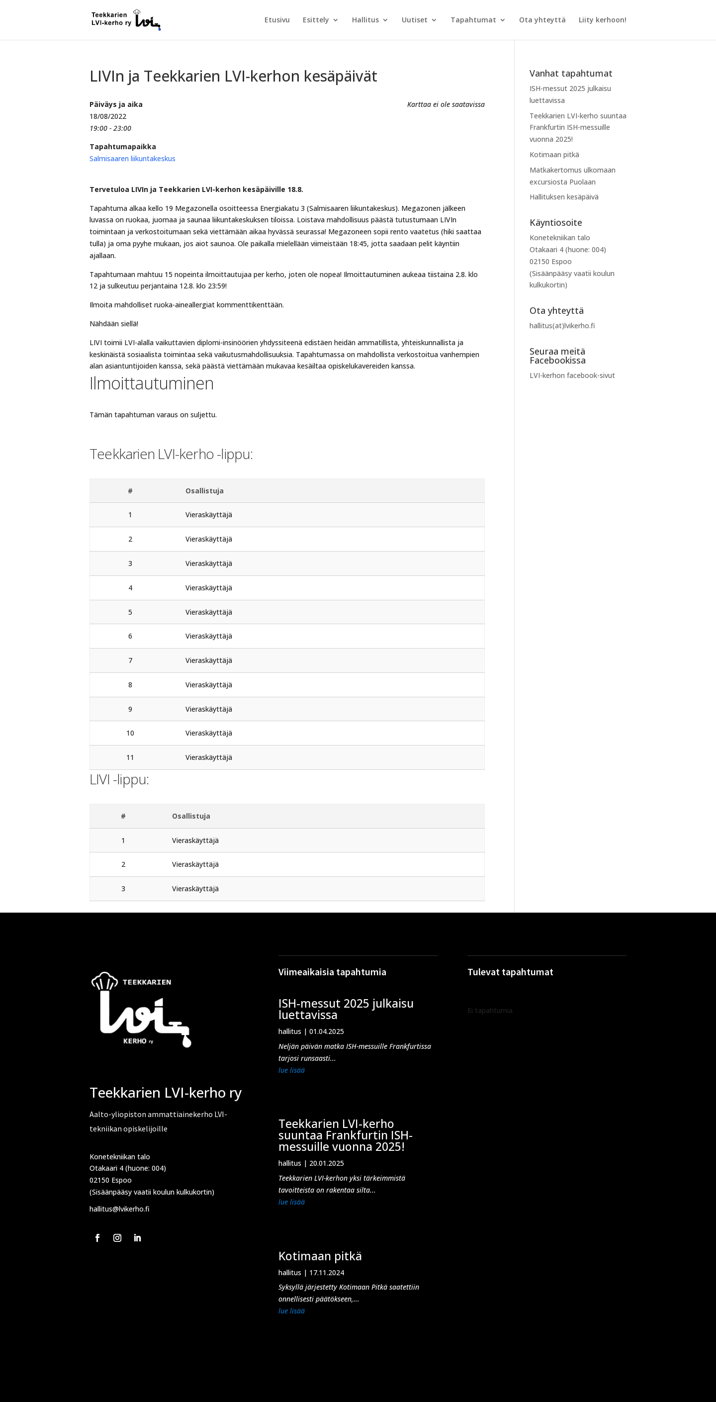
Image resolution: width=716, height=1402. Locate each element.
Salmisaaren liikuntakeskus (133, 158)
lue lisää (291, 1070)
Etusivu (277, 20)
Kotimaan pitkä (554, 154)
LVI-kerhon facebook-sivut (572, 375)
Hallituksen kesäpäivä (564, 196)
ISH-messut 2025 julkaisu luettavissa (346, 1009)
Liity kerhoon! (602, 20)
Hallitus (365, 20)
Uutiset (415, 20)
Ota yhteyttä (542, 20)
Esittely (316, 20)
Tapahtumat (473, 20)
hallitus (289, 1031)
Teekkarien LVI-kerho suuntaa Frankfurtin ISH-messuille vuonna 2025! (578, 127)
